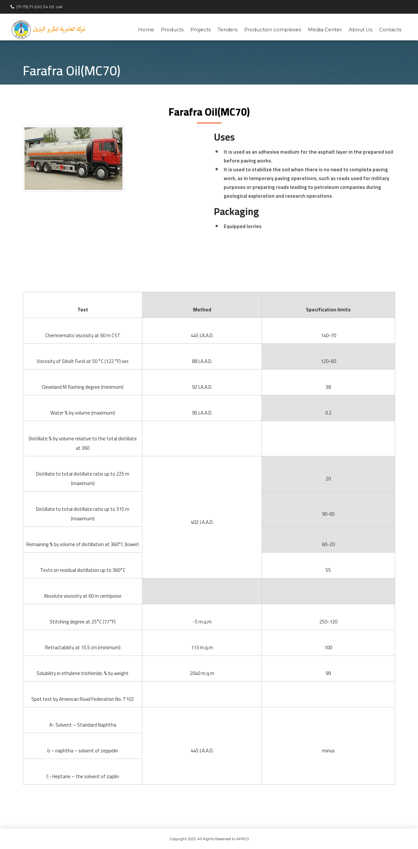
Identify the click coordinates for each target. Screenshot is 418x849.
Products (172, 29)
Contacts (390, 29)
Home (146, 29)
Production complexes (272, 29)
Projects (200, 29)
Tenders (227, 29)
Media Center (325, 29)
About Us (360, 29)
